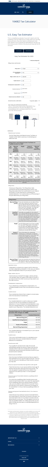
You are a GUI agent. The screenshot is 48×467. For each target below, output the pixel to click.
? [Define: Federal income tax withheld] (21, 96)
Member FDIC (24, 457)
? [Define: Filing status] (21, 68)
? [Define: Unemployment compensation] (21, 84)
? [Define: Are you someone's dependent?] (21, 72)
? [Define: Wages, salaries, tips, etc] (21, 76)
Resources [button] (11, 445)
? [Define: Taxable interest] (21, 80)
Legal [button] (9, 441)
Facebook (24, 451)
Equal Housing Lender (24, 459)
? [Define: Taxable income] (21, 92)
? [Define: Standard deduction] (21, 88)
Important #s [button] (12, 438)
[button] (24, 63)
